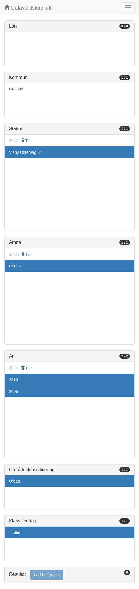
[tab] (69, 575)
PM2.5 (15, 266)
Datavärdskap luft (28, 8)
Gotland (16, 89)
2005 (13, 391)
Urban (14, 481)
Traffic (14, 532)
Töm (26, 141)
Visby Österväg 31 (25, 152)
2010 (13, 379)
